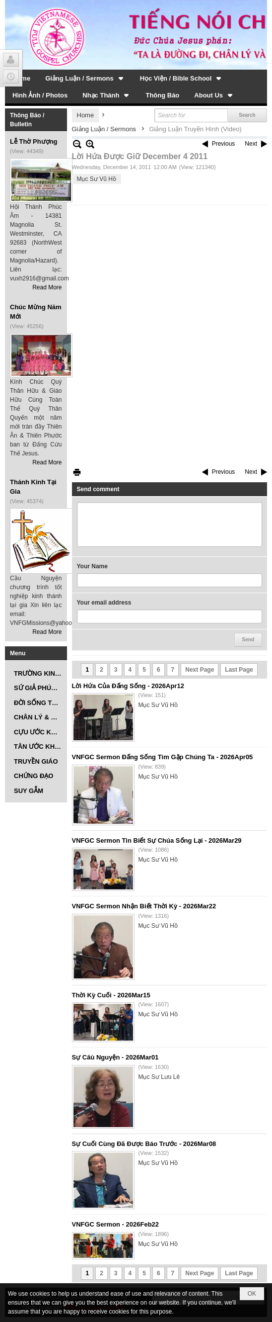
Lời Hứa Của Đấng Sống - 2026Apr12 (128, 686)
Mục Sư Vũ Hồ (96, 179)
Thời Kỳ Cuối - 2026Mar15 (111, 995)
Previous (223, 143)
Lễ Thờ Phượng (34, 141)
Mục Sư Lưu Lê (159, 1076)
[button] (85, 78)
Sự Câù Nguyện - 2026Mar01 (115, 1057)
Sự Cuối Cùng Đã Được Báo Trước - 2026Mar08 (144, 1143)
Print (77, 472)
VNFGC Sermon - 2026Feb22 (115, 1224)
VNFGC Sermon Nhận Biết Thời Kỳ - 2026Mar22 (144, 906)
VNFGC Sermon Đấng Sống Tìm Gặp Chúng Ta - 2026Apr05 (162, 757)
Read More (47, 287)
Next (251, 143)
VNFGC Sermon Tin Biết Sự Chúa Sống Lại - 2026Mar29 (157, 840)
